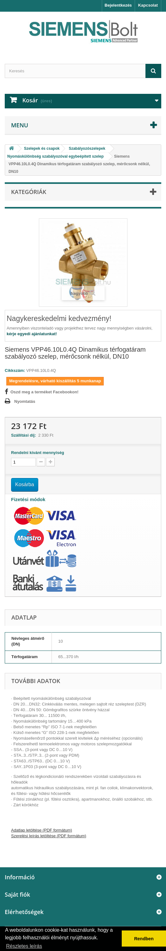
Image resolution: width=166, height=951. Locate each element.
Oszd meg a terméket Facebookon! (44, 392)
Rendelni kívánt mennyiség (37, 452)
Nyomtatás (24, 401)
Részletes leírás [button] (24, 946)
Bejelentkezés (118, 5)
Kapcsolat (148, 5)
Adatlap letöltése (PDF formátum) (41, 830)
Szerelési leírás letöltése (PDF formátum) (48, 835)
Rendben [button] (144, 938)
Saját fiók (17, 894)
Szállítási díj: (24, 435)
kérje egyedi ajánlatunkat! (32, 333)
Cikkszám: (15, 370)
